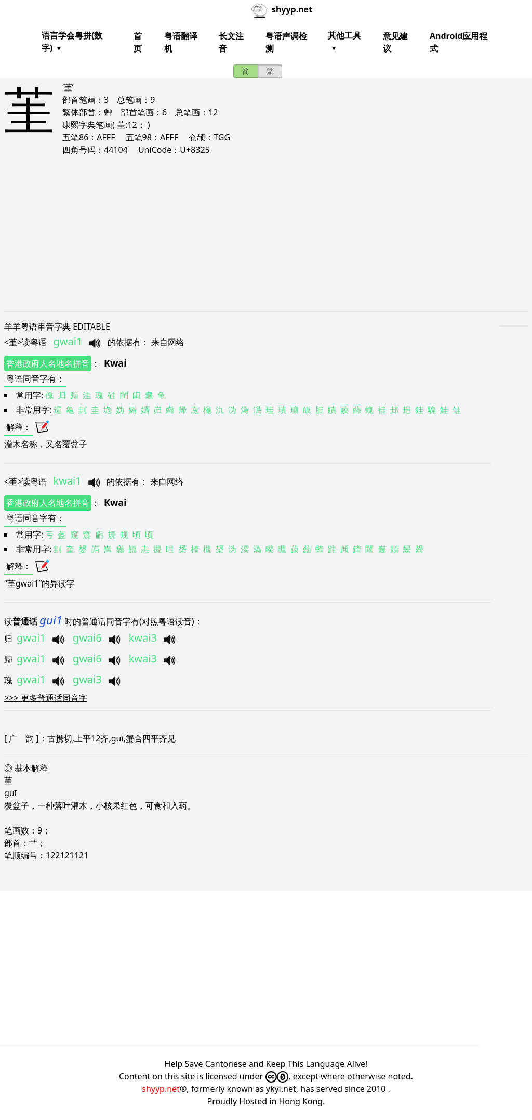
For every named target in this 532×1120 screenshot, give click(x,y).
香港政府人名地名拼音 (47, 363)
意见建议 (395, 42)
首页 (138, 42)
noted (399, 1076)
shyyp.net (161, 1089)
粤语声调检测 (286, 42)
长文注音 (231, 42)
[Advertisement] (266, 233)
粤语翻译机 (180, 42)
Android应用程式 (458, 42)
